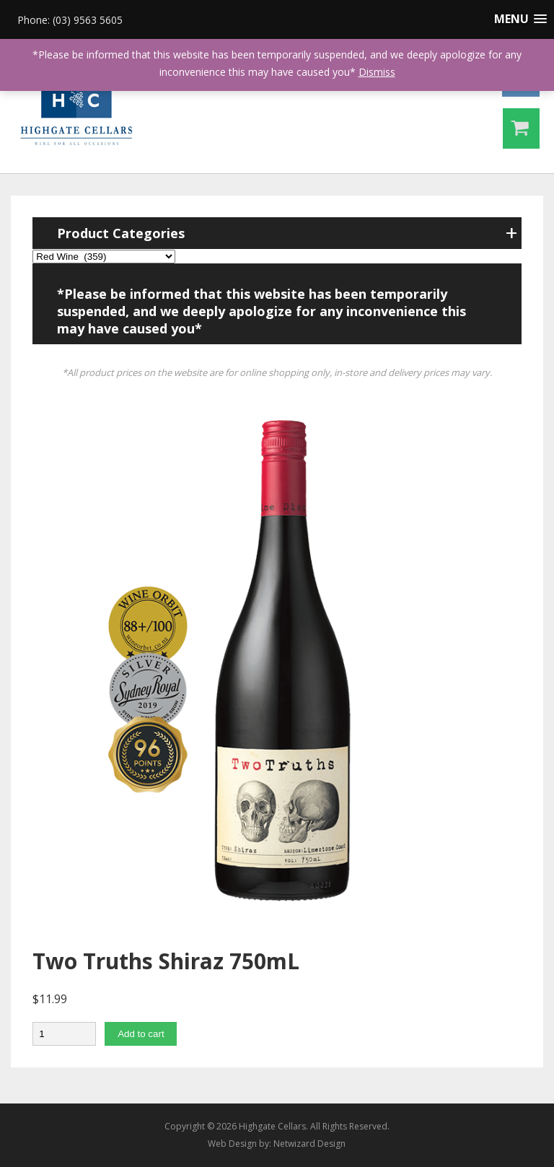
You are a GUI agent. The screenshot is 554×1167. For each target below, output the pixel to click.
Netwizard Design (309, 1143)
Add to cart (141, 1033)
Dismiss (377, 72)
